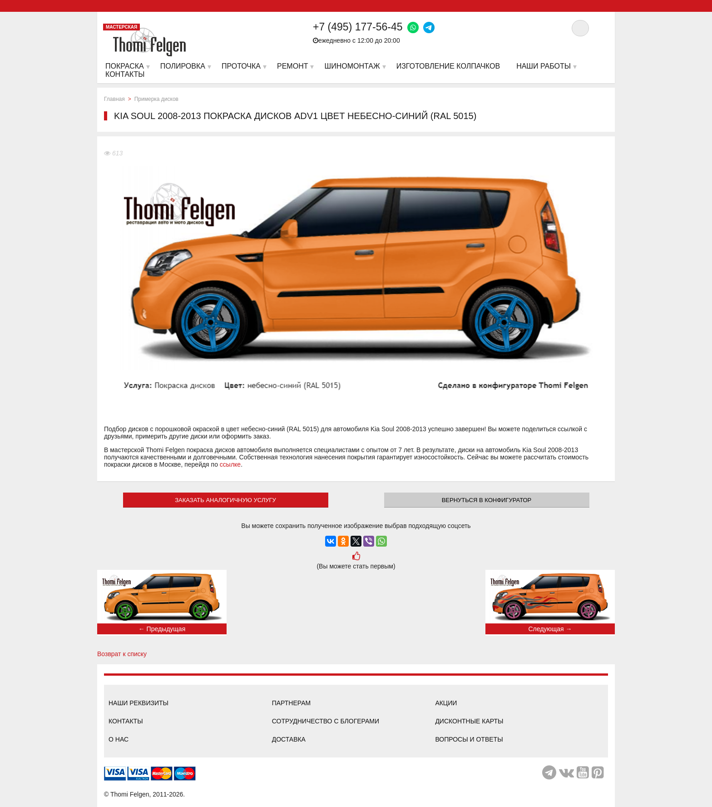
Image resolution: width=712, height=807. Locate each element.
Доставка (289, 739)
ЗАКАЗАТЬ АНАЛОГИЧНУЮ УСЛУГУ (225, 500)
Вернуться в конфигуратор (487, 500)
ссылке (230, 464)
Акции (446, 703)
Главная (114, 99)
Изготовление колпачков (448, 66)
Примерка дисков (156, 99)
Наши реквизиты (138, 703)
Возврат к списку (122, 654)
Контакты (126, 721)
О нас (119, 739)
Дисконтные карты (469, 721)
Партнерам (291, 703)
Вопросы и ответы (469, 739)
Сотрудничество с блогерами (325, 721)
